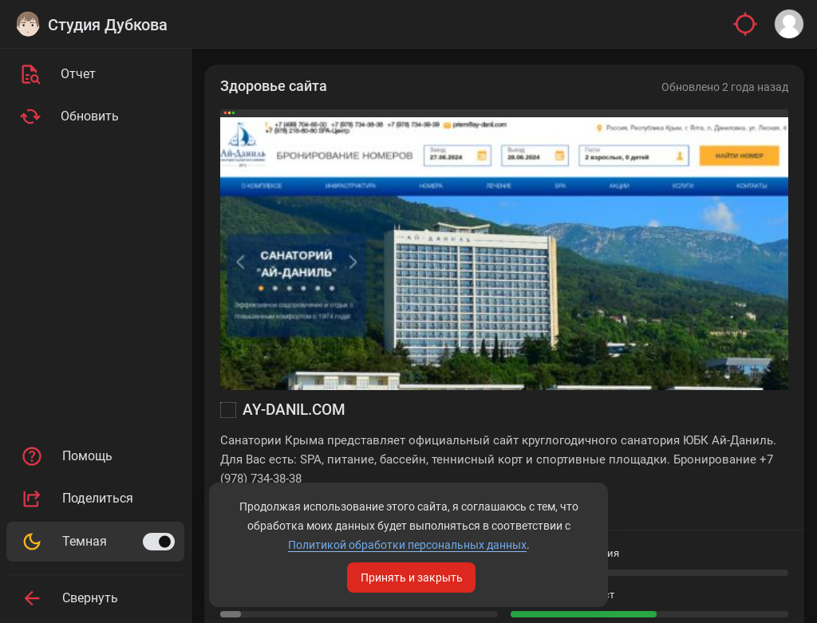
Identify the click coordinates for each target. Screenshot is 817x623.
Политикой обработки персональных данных (407, 544)
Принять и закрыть (412, 577)
